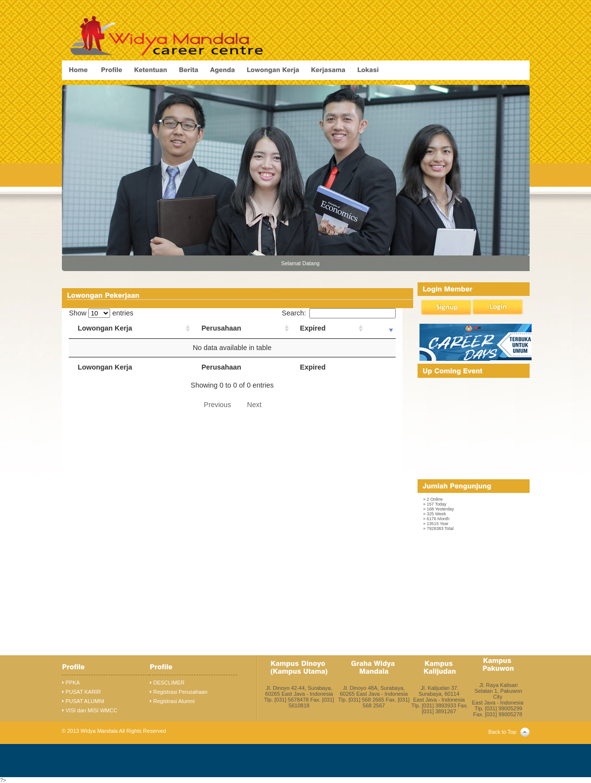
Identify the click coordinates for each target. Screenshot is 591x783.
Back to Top (502, 732)
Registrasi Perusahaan (180, 692)
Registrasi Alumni (174, 701)
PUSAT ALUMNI (85, 701)
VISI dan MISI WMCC (91, 710)
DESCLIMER (169, 682)
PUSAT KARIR (83, 692)
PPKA (73, 682)
